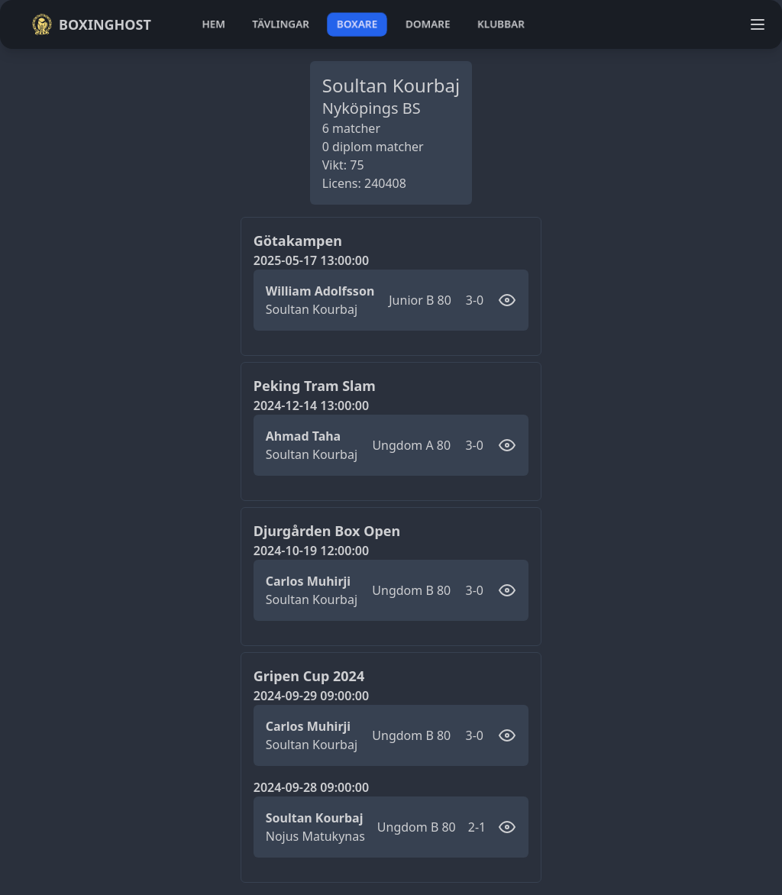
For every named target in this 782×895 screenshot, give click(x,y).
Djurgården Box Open (327, 531)
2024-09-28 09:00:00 (311, 787)
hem (213, 24)
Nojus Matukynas (315, 836)
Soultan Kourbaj (311, 309)
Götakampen (298, 240)
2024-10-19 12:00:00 (311, 550)
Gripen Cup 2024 (309, 676)
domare (428, 24)
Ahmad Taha (303, 436)
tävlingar (280, 24)
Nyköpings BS (371, 108)
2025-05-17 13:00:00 (311, 260)
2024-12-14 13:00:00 (311, 405)
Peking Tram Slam (315, 385)
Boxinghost (91, 24)
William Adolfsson (320, 291)
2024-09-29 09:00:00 (311, 695)
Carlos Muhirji (308, 581)
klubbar (501, 24)
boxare (357, 24)
